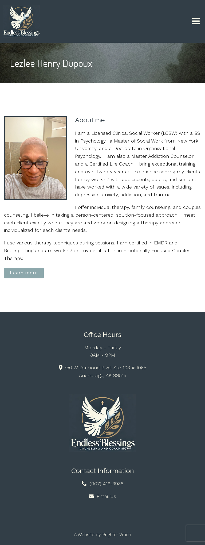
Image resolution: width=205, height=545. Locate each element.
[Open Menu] (196, 21)
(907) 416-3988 (106, 483)
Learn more (24, 272)
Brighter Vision (116, 534)
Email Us (106, 496)
